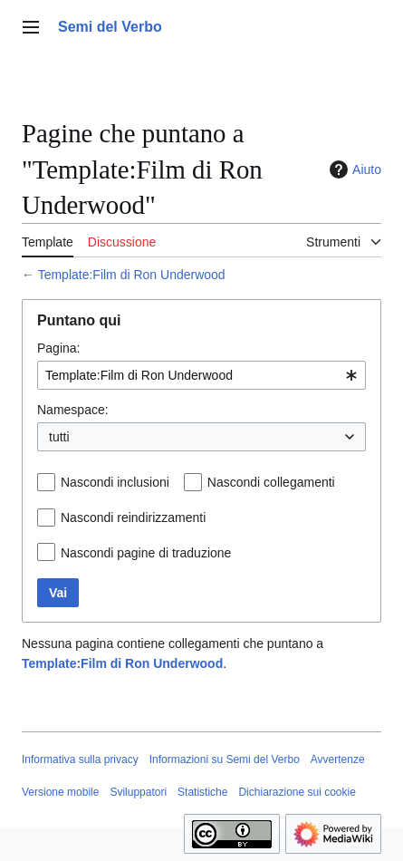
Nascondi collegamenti (271, 482)
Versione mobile (60, 792)
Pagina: (58, 348)
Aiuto (353, 169)
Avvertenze (338, 759)
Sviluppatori (138, 792)
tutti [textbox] (59, 437)
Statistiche (202, 792)
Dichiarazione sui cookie (296, 792)
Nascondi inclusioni (115, 482)
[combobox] (201, 375)
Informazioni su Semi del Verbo (224, 759)
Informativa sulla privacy (80, 759)
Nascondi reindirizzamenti (133, 517)
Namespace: (73, 409)
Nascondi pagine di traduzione (146, 553)
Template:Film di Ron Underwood (131, 274)
